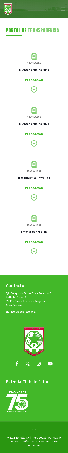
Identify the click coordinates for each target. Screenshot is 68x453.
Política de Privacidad (35, 441)
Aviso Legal (39, 437)
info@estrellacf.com (23, 312)
